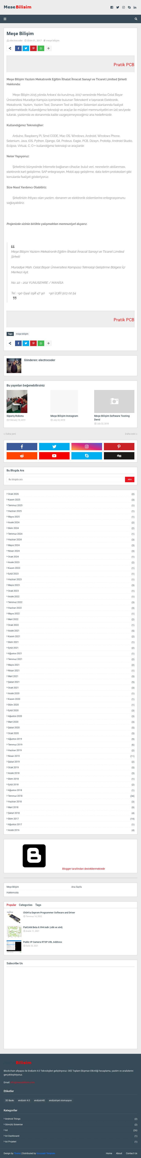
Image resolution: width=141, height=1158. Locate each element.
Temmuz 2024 (71, 534)
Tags (38, 905)
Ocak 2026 (71, 494)
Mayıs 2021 (71, 665)
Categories (25, 905)
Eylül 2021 (71, 648)
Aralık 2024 (71, 522)
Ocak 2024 (71, 556)
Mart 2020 (71, 722)
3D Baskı (9, 1100)
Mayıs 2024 (71, 545)
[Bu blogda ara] (65, 479)
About (119, 1153)
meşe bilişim (52, 40)
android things (71, 1119)
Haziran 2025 (71, 511)
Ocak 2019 (71, 767)
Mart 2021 (71, 676)
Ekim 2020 (71, 705)
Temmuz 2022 (71, 602)
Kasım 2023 (71, 568)
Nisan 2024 (71, 551)
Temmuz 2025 (71, 505)
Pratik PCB (124, 64)
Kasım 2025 (71, 499)
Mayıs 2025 (71, 517)
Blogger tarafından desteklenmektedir (56, 868)
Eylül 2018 (71, 784)
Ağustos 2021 (71, 653)
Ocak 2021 (71, 687)
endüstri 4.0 (24, 1100)
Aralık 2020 (71, 693)
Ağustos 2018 (71, 790)
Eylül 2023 (71, 573)
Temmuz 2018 (71, 796)
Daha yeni (11, 433)
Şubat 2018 (71, 813)
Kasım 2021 (71, 636)
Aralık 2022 (71, 596)
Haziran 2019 (71, 750)
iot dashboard (71, 1136)
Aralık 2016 (71, 830)
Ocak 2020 (71, 733)
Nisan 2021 (71, 670)
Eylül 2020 (71, 710)
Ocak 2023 (71, 591)
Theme (17, 1153)
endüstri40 (39, 1100)
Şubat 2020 (71, 727)
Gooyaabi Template (46, 1153)
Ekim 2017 (71, 818)
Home (109, 1153)
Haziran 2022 (71, 608)
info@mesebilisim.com (22, 1082)
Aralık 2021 (71, 630)
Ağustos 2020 (71, 716)
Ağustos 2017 (71, 824)
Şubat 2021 (71, 682)
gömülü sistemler (71, 1124)
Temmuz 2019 (71, 744)
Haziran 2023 (71, 579)
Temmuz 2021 (71, 659)
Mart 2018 (71, 807)
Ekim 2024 (71, 528)
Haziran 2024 (71, 539)
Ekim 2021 (71, 642)
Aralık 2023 (71, 562)
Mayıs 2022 (71, 613)
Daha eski (130, 433)
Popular (11, 905)
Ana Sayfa (76, 887)
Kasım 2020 (71, 699)
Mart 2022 (71, 619)
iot (71, 1130)
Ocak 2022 (71, 625)
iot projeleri (71, 1141)
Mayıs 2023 (71, 585)
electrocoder (16, 40)
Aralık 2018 (71, 773)
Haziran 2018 (71, 801)
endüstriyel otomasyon (60, 1100)
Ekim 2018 (71, 779)
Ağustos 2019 (71, 739)
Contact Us (131, 1153)
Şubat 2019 (71, 761)
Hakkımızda (13, 892)
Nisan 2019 (71, 756)
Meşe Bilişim (13, 887)
